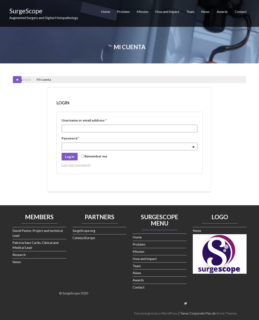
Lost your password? (76, 165)
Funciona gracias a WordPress (217, 313)
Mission (142, 12)
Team (190, 12)
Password (71, 138)
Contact (241, 12)
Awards (222, 12)
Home (105, 12)
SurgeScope (25, 11)
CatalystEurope (84, 238)
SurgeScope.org (84, 230)
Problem (123, 12)
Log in (69, 157)
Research (19, 255)
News (205, 12)
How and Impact (167, 12)
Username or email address (84, 120)
